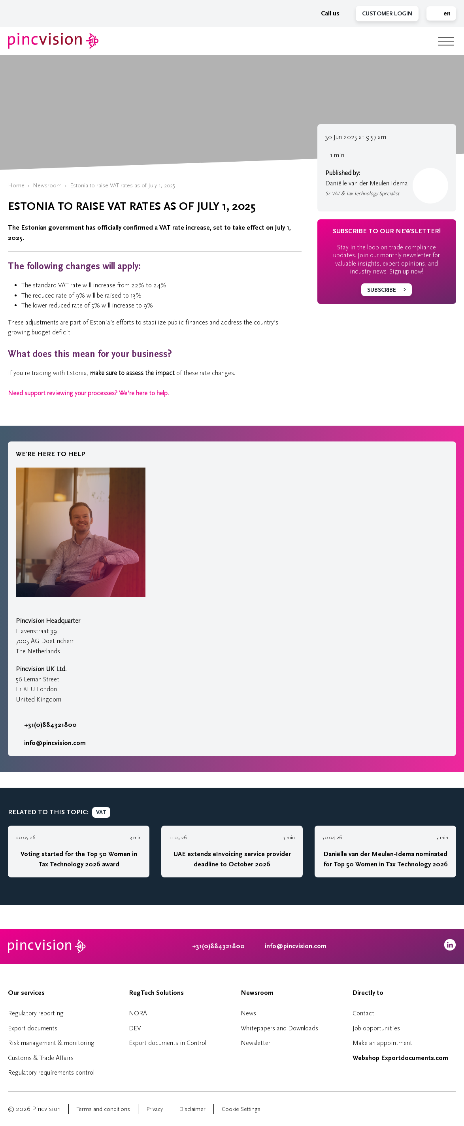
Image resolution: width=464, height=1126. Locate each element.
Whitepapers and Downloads (279, 1028)
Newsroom (47, 185)
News (248, 1013)
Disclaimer (192, 1109)
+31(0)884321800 (46, 725)
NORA (138, 1013)
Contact (363, 1013)
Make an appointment (382, 1043)
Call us (326, 13)
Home (16, 185)
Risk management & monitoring (51, 1043)
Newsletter (255, 1043)
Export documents (32, 1028)
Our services (26, 993)
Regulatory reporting (36, 1013)
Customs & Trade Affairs (41, 1058)
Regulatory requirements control (51, 1072)
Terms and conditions (103, 1109)
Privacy (154, 1109)
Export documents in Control (167, 1043)
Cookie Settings (241, 1109)
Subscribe (381, 290)
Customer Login (387, 13)
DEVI (136, 1028)
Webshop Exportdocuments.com (400, 1058)
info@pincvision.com (55, 743)
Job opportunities (376, 1028)
